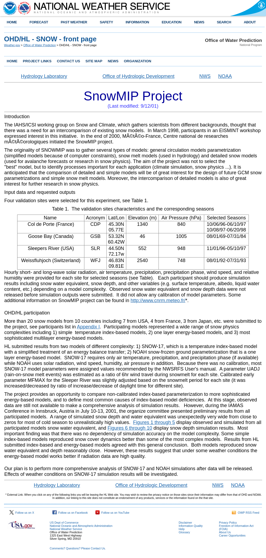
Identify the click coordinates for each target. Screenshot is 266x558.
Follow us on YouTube (112, 512)
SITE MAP (93, 61)
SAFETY (106, 22)
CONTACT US (68, 61)
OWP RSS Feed (245, 512)
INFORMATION (137, 22)
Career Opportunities (232, 535)
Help (182, 529)
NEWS (199, 22)
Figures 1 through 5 (154, 422)
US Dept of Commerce (64, 522)
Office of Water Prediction (39, 45)
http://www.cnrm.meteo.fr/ (158, 300)
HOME (12, 22)
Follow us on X (21, 512)
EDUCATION (171, 22)
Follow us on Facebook (70, 512)
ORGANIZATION (137, 61)
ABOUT (250, 22)
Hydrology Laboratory (44, 76)
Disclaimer (185, 522)
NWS (205, 76)
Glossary (184, 532)
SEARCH (224, 22)
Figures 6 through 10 (129, 428)
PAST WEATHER (74, 22)
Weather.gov (12, 45)
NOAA (225, 76)
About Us (225, 532)
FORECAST (39, 22)
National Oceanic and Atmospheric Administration (81, 525)
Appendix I (88, 326)
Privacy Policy (228, 522)
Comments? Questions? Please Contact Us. (78, 548)
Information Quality (191, 525)
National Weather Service (66, 529)
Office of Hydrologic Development (138, 76)
